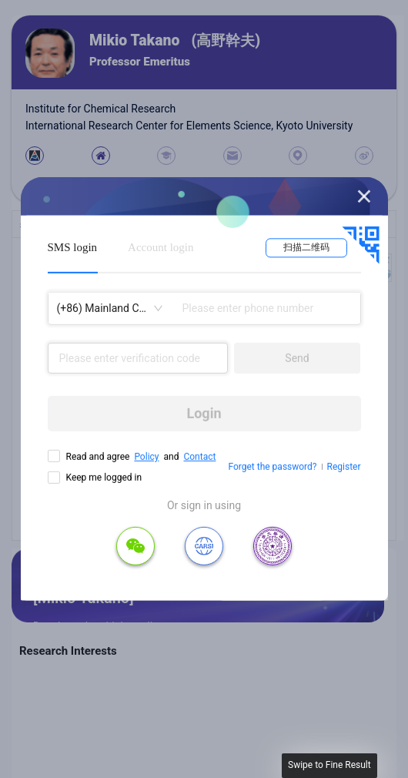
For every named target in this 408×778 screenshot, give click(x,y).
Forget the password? (272, 466)
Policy (146, 456)
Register (344, 466)
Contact (199, 456)
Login (203, 413)
